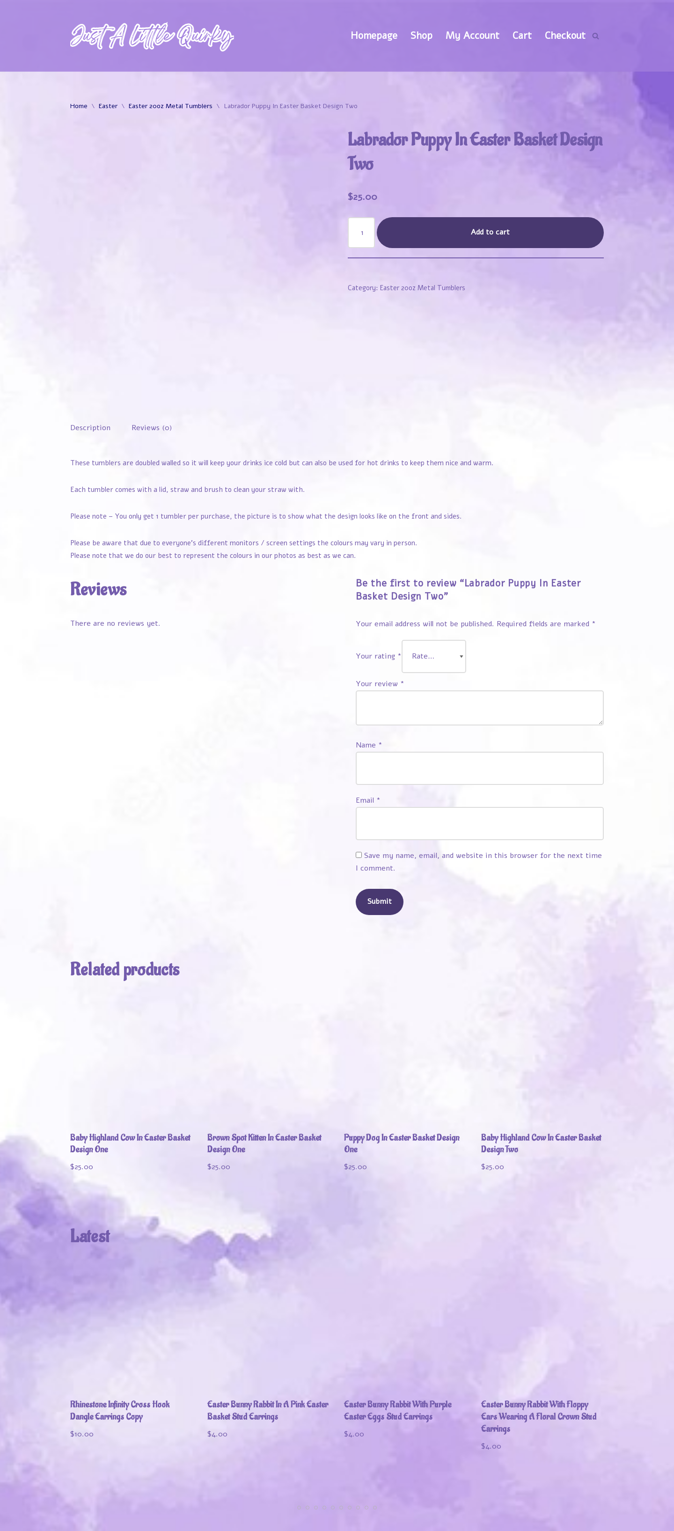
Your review (380, 633)
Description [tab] (90, 377)
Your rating (379, 606)
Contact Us (578, 1518)
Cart (522, 35)
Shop (421, 35)
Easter (108, 106)
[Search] (595, 35)
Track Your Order (564, 1503)
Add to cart (490, 232)
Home (79, 106)
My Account (472, 35)
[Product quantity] (361, 232)
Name (369, 694)
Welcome (392, 1503)
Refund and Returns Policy (483, 1518)
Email (368, 750)
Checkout (565, 35)
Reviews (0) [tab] (152, 377)
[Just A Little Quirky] (152, 35)
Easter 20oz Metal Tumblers (170, 106)
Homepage (374, 35)
